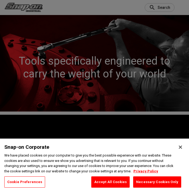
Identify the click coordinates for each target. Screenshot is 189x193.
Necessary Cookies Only (157, 182)
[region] (94, 166)
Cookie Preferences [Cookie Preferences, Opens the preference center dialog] (24, 182)
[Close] (180, 147)
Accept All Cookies (110, 182)
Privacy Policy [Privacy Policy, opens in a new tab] (145, 171)
